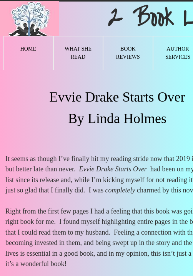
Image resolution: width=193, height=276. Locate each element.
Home (28, 49)
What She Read (78, 53)
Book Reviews (128, 53)
